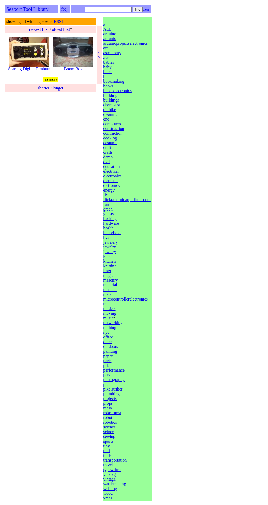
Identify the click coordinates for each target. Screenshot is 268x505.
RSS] (58, 21)
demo (108, 157)
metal (108, 294)
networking (112, 323)
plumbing (111, 394)
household (112, 233)
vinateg (109, 474)
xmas (107, 498)
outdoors (110, 346)
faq (63, 9)
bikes (107, 71)
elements (110, 180)
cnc (106, 119)
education (111, 166)
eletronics (111, 185)
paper (108, 356)
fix (105, 195)
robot (107, 417)
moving (109, 313)
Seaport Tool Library (27, 9)
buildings (111, 100)
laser (107, 270)
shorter (43, 88)
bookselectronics (117, 90)
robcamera (112, 413)
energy (109, 190)
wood (108, 493)
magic (108, 275)
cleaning (110, 114)
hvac (107, 237)
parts (107, 360)
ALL (107, 29)
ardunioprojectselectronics (125, 43)
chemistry (111, 105)
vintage (109, 479)
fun (106, 204)
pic (105, 384)
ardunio (109, 38)
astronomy (112, 53)
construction (113, 128)
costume (110, 143)
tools (107, 455)
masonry (110, 280)
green (108, 209)
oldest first (61, 29)
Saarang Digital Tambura (29, 67)
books (108, 86)
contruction (112, 133)
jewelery (110, 242)
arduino (109, 34)
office (108, 337)
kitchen (109, 261)
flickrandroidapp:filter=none (127, 199)
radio (107, 408)
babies (108, 62)
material (110, 285)
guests (108, 214)
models (109, 308)
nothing (109, 327)
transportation (115, 460)
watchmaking (114, 484)
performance (114, 370)
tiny (106, 446)
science (109, 427)
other (107, 341)
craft (107, 147)
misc (107, 304)
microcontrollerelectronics (125, 299)
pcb (106, 365)
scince (108, 431)
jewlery (109, 251)
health (108, 228)
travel (108, 465)
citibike (109, 109)
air (105, 24)
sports (108, 441)
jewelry (109, 247)
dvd (106, 161)
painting (110, 351)
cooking (110, 138)
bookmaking (113, 81)
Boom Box (73, 67)
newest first (39, 29)
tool (106, 450)
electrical (111, 171)
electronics (112, 176)
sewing (109, 436)
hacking (110, 218)
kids (106, 256)
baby (107, 67)
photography (114, 379)
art (105, 48)
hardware (111, 223)
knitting (109, 266)
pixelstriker (112, 389)
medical (110, 289)
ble (105, 76)
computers (112, 124)
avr (105, 57)
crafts (108, 152)
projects (110, 398)
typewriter (112, 469)
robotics (110, 422)
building (110, 95)
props (108, 403)
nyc (106, 332)
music (108, 318)
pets (106, 375)
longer (58, 88)
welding (110, 488)
